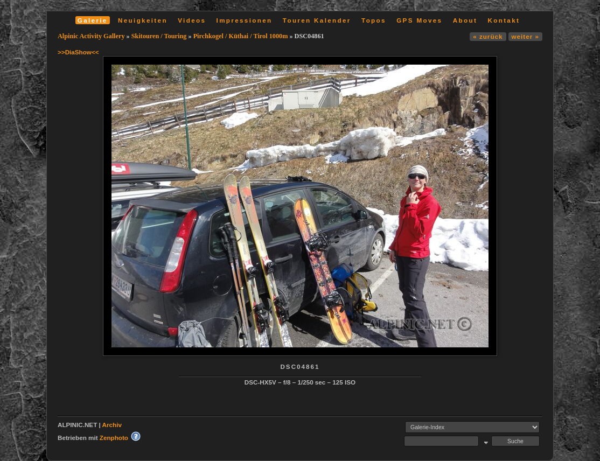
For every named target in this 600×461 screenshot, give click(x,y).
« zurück (488, 36)
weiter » (525, 36)
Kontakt (503, 20)
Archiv (112, 424)
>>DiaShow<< (78, 51)
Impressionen (245, 20)
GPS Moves (419, 20)
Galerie (93, 20)
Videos (192, 20)
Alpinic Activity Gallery (91, 36)
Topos (373, 20)
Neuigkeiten (143, 20)
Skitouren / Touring (159, 36)
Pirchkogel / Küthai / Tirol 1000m (240, 36)
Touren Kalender (317, 20)
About (465, 20)
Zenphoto (114, 437)
